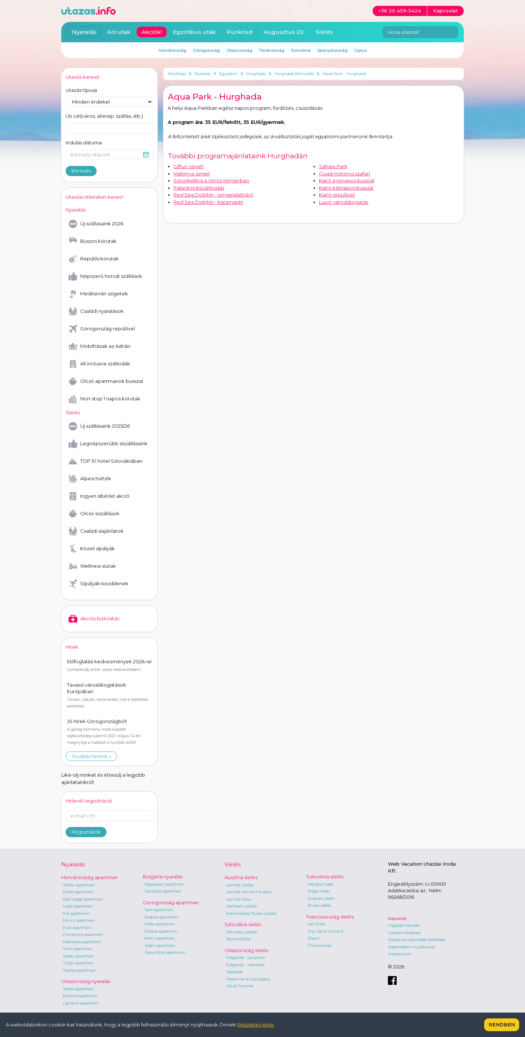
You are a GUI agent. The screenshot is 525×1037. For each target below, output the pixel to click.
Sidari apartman (159, 945)
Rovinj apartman (79, 920)
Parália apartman (161, 931)
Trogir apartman (78, 963)
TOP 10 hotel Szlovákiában (106, 461)
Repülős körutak (94, 259)
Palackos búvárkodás (199, 188)
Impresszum (400, 953)
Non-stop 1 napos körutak (104, 399)
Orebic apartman (79, 885)
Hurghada (256, 73)
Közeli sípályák (92, 548)
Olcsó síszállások (94, 513)
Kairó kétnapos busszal (346, 188)
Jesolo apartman (78, 988)
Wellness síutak (92, 566)
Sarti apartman (158, 909)
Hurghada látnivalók (294, 73)
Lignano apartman (81, 1003)
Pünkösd (240, 31)
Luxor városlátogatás (343, 202)
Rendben (502, 1025)
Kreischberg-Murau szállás (251, 913)
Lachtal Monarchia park (249, 891)
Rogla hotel (319, 891)
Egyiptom (228, 73)
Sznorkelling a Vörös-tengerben (211, 180)
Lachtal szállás (240, 885)
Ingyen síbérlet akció (99, 496)
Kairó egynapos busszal (346, 180)
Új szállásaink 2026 (96, 224)
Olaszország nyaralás (85, 981)
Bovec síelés (319, 905)
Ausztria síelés (241, 877)
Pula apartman (77, 927)
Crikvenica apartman (83, 934)
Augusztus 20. (284, 31)
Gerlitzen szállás (241, 906)
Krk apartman (76, 913)
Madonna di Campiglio (248, 979)
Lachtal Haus (238, 899)
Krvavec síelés (321, 898)
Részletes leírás (256, 1025)
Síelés (324, 31)
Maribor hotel (320, 884)
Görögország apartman (171, 902)
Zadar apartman (78, 956)
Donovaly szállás (241, 932)
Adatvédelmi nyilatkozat (411, 946)
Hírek (72, 647)
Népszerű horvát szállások (105, 276)
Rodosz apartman (161, 917)
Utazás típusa (81, 90)
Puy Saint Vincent (325, 931)
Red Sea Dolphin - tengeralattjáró (213, 195)
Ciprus (360, 50)
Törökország (271, 50)
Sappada (234, 971)
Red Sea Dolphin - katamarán (208, 202)
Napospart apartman (164, 884)
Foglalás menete (404, 925)
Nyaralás (202, 73)
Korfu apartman (159, 938)
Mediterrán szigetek (98, 294)
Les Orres (316, 924)
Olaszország (239, 50)
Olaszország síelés (246, 950)
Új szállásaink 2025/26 (99, 426)
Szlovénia (301, 50)
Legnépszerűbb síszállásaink (108, 443)
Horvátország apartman (89, 877)
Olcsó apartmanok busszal (106, 381)
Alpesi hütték (90, 478)
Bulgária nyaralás (163, 876)
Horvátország (172, 50)
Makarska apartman (82, 941)
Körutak (119, 31)
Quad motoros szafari (344, 173)
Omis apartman (78, 948)
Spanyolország (332, 50)
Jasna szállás (238, 938)
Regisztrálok (86, 832)
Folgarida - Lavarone (245, 957)
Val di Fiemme (240, 986)
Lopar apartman (78, 906)
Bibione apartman (80, 995)
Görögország (206, 50)
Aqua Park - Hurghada (344, 73)
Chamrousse (319, 945)
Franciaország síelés (330, 917)
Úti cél (104, 116)
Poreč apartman (78, 891)
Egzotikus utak (194, 31)
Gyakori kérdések (404, 932)
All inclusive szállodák (99, 364)
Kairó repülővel (337, 195)
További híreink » (91, 756)
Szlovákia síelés (243, 924)
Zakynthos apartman (165, 952)
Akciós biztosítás (94, 618)
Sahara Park (333, 166)
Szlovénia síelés (324, 876)
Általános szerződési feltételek (417, 939)
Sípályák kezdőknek (98, 583)
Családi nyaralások (96, 311)
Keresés (81, 171)
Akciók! (151, 31)
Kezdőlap (177, 73)
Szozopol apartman (163, 891)
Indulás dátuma (84, 142)
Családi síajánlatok (96, 531)
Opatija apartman (79, 970)
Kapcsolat (397, 918)
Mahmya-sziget (192, 173)
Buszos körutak (93, 241)
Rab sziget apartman (83, 899)
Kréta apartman (159, 924)
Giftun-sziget (188, 166)
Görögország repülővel (102, 329)
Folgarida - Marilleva (245, 964)
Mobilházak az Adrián (100, 346)
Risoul (313, 938)
